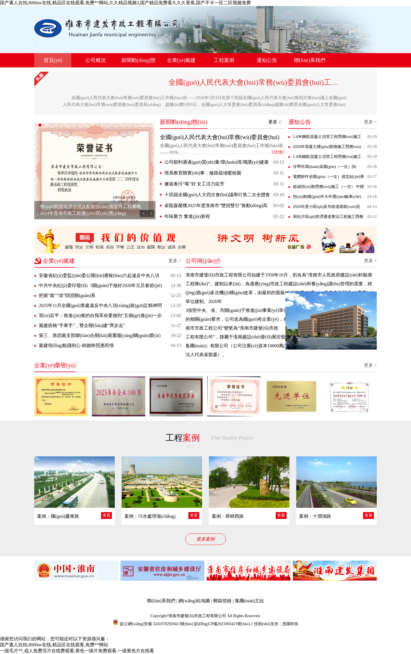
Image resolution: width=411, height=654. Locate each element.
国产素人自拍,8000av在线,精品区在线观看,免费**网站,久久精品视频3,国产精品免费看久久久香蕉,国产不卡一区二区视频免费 (125, 2)
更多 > (274, 121)
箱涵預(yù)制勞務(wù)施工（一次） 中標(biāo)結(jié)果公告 (328, 187)
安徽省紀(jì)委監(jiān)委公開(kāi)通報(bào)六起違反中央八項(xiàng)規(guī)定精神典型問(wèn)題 (99, 276)
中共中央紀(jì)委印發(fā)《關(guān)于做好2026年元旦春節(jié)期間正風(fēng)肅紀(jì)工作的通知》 (100, 286)
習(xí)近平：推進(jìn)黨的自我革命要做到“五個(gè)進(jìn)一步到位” (100, 316)
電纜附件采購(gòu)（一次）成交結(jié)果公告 (328, 177)
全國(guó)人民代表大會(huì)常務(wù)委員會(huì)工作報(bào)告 (268, 82)
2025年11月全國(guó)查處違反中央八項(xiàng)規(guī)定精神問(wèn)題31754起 (100, 306)
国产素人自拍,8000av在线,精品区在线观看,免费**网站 (54, 644)
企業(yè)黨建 (181, 60)
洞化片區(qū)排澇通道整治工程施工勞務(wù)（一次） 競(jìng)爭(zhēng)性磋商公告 (328, 217)
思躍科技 (290, 624)
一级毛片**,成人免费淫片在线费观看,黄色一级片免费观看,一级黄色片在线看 (77, 650)
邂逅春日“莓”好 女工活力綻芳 (194, 183)
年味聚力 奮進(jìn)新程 (187, 216)
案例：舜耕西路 (228, 516)
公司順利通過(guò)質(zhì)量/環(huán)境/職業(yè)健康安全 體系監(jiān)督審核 (216, 163)
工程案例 (224, 60)
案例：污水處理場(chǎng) (150, 516)
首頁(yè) (53, 60)
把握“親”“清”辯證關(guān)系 (67, 295)
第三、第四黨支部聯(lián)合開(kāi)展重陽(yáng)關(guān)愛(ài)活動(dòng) (100, 336)
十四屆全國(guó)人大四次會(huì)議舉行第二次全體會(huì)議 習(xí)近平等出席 (217, 195)
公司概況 (95, 60)
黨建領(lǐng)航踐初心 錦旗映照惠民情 (76, 345)
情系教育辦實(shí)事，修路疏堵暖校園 (202, 172)
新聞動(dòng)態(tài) (138, 67)
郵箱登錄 (222, 600)
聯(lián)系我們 (310, 60)
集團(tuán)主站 (249, 600)
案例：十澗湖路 (315, 516)
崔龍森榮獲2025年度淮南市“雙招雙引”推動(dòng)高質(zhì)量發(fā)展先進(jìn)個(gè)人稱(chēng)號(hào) (215, 206)
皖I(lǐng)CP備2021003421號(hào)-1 (223, 624)
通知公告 (267, 60)
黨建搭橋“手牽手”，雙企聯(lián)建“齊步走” (82, 325)
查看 (106, 515)
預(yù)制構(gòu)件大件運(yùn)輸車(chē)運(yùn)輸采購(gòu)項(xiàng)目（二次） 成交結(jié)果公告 (327, 197)
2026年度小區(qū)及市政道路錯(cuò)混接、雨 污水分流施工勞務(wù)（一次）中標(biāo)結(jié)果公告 (327, 207)
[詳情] (278, 152)
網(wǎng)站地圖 (194, 600)
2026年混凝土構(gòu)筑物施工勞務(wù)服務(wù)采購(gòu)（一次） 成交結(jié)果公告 (327, 148)
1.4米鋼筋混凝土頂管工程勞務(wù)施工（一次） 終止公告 (327, 158)
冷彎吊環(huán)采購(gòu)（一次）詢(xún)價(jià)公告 (324, 167)
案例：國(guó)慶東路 (58, 516)
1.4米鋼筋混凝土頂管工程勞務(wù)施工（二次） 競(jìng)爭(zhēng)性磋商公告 (327, 138)
